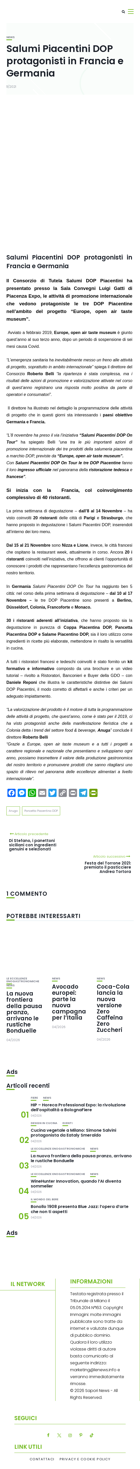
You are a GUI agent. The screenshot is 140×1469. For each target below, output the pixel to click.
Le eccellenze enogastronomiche (22, 980)
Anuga (13, 811)
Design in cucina (44, 1123)
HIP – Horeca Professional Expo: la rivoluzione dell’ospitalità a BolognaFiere (78, 1107)
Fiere (34, 1097)
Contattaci (42, 1459)
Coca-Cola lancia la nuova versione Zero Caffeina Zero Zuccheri (113, 1008)
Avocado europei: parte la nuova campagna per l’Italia (69, 1002)
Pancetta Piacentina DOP (41, 811)
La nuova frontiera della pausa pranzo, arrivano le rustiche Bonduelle (24, 1012)
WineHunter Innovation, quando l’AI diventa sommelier (76, 1183)
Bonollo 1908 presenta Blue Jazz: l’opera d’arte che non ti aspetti (79, 1209)
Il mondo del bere (44, 1199)
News (10, 37)
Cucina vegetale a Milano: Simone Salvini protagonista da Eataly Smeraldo (73, 1132)
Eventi (67, 1123)
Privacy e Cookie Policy (85, 1459)
